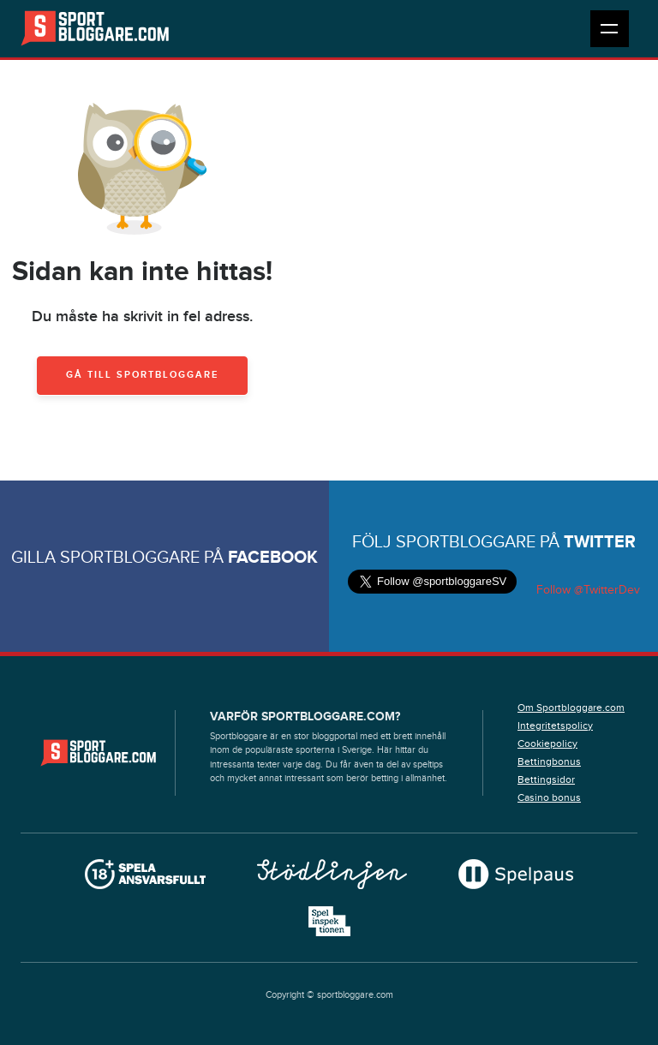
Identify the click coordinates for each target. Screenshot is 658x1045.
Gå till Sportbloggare (142, 374)
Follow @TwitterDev (586, 590)
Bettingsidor (546, 779)
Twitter (600, 542)
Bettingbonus (549, 761)
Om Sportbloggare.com (571, 708)
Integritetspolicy (555, 726)
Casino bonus (549, 797)
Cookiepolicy (547, 743)
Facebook (273, 557)
